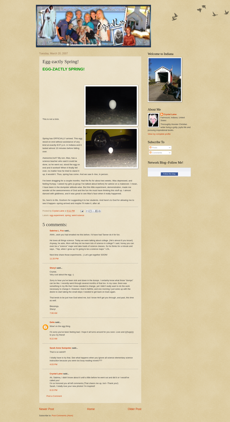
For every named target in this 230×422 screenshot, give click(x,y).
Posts (153, 147)
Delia (52, 322)
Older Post (134, 409)
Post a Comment (54, 396)
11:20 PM (54, 258)
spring (68, 215)
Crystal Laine (56, 373)
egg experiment (57, 215)
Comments (156, 152)
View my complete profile (159, 134)
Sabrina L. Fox (57, 230)
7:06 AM (53, 313)
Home (91, 409)
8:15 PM (53, 390)
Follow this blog (169, 174)
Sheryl (53, 268)
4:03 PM (53, 364)
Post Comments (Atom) (62, 415)
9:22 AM (53, 338)
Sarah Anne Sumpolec (60, 348)
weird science (78, 215)
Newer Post (46, 409)
